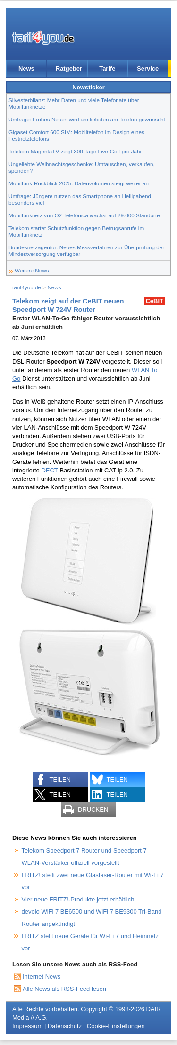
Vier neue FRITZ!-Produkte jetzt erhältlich (78, 899)
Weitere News (32, 270)
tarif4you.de (26, 287)
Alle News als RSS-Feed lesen (64, 988)
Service (148, 68)
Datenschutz (65, 1025)
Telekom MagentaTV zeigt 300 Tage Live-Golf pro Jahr (75, 151)
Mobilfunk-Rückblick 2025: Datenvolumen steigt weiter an (78, 183)
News (26, 68)
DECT (49, 470)
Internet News (41, 976)
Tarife (107, 68)
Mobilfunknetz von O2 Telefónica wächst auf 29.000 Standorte (84, 215)
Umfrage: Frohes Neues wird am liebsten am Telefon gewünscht (86, 119)
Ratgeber (69, 68)
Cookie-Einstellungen (116, 1025)
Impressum (27, 1025)
